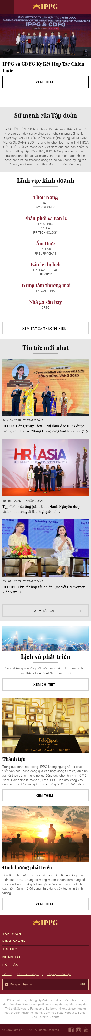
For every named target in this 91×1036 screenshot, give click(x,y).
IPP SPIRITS (45, 223)
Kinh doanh (14, 941)
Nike (62, 1008)
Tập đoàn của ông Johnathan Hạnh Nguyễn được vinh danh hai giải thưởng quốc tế (41, 509)
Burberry (51, 1008)
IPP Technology (45, 232)
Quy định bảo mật (59, 974)
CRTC (45, 307)
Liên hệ (7, 974)
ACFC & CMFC (45, 207)
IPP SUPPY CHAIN (45, 253)
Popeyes (70, 1012)
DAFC (46, 203)
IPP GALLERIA (45, 291)
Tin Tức (9, 949)
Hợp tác (10, 964)
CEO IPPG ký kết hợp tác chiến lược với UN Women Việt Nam (43, 589)
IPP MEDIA (46, 274)
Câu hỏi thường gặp (30, 974)
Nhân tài (11, 957)
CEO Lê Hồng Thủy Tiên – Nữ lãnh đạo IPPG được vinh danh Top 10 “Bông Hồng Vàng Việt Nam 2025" (45, 428)
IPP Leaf (45, 228)
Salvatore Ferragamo (30, 1008)
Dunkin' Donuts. (49, 1016)
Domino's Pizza (53, 1012)
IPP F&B (45, 249)
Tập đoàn (11, 934)
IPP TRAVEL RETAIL (45, 270)
